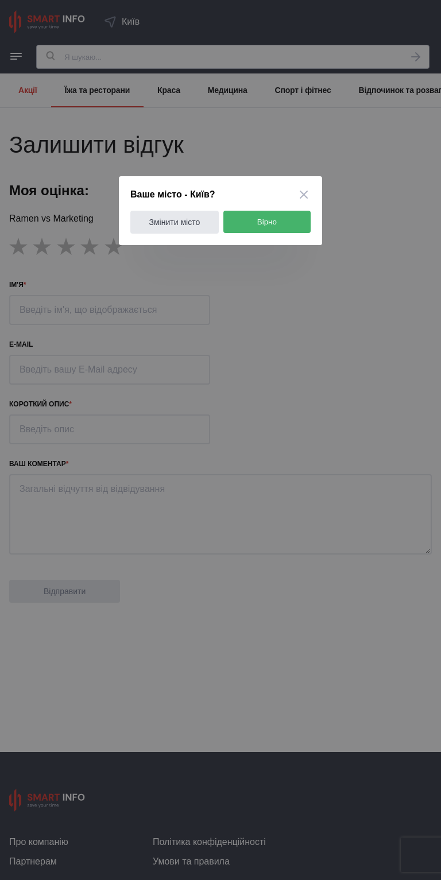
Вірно (267, 222)
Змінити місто (174, 222)
